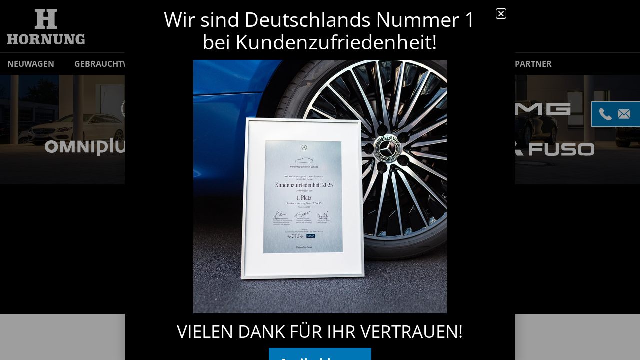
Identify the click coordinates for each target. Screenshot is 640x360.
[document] (320, 180)
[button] (501, 14)
